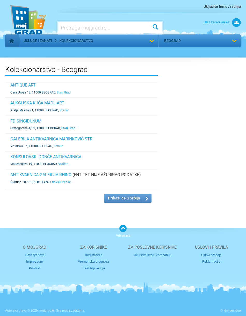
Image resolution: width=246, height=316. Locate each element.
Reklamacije (211, 261)
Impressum (34, 261)
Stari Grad (64, 92)
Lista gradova (35, 255)
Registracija (93, 255)
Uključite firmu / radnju (222, 6)
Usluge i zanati (38, 41)
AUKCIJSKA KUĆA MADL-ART (37, 102)
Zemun (58, 146)
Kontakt (34, 268)
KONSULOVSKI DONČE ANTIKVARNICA (45, 156)
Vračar (64, 110)
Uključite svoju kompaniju (152, 255)
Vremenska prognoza (93, 261)
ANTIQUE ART (23, 85)
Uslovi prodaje (211, 255)
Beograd (172, 41)
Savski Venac (61, 182)
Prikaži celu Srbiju (124, 198)
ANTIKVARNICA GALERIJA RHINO (40, 174)
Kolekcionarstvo (76, 41)
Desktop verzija (93, 268)
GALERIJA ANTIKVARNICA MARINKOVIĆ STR (51, 139)
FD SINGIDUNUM (25, 121)
